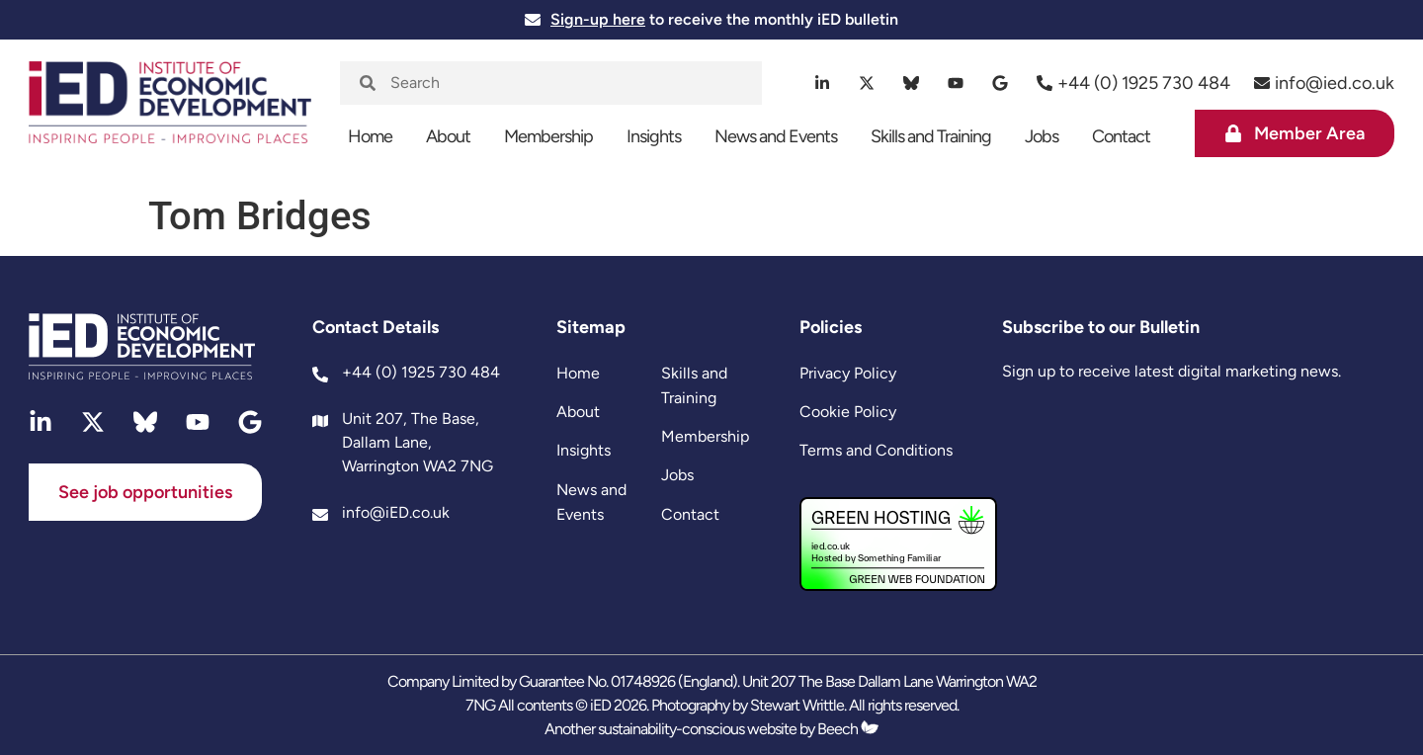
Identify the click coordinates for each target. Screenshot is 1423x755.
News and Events (775, 136)
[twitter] (867, 83)
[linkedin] (822, 83)
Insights (654, 136)
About (448, 136)
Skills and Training (931, 136)
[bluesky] (911, 83)
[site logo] (170, 112)
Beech (848, 728)
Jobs (1041, 136)
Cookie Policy (847, 411)
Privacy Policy (847, 373)
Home (370, 136)
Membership (548, 136)
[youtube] (956, 83)
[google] (1000, 83)
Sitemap (591, 327)
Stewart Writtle (797, 705)
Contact (1121, 136)
